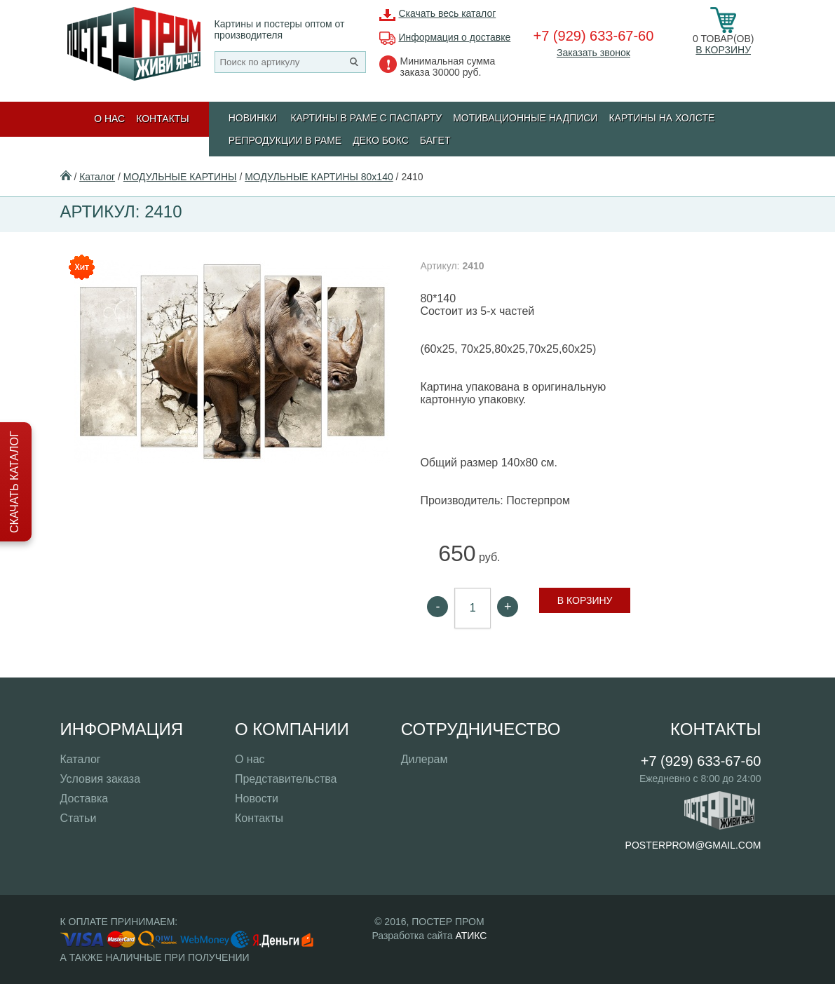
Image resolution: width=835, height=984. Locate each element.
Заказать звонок (593, 52)
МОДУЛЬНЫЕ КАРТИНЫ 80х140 (319, 176)
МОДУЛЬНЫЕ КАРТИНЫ (180, 176)
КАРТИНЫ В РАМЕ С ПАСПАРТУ (366, 117)
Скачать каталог (14, 482)
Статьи (78, 818)
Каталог (97, 176)
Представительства (286, 779)
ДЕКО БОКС (381, 140)
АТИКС (471, 935)
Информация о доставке (455, 37)
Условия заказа (100, 779)
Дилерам (424, 759)
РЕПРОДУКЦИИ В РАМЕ (285, 140)
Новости (256, 798)
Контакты (162, 118)
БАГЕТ (435, 140)
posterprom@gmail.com (693, 845)
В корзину (723, 49)
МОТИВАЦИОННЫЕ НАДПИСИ (525, 117)
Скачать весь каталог (447, 13)
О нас (109, 118)
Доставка (84, 798)
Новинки (253, 117)
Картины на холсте (661, 117)
